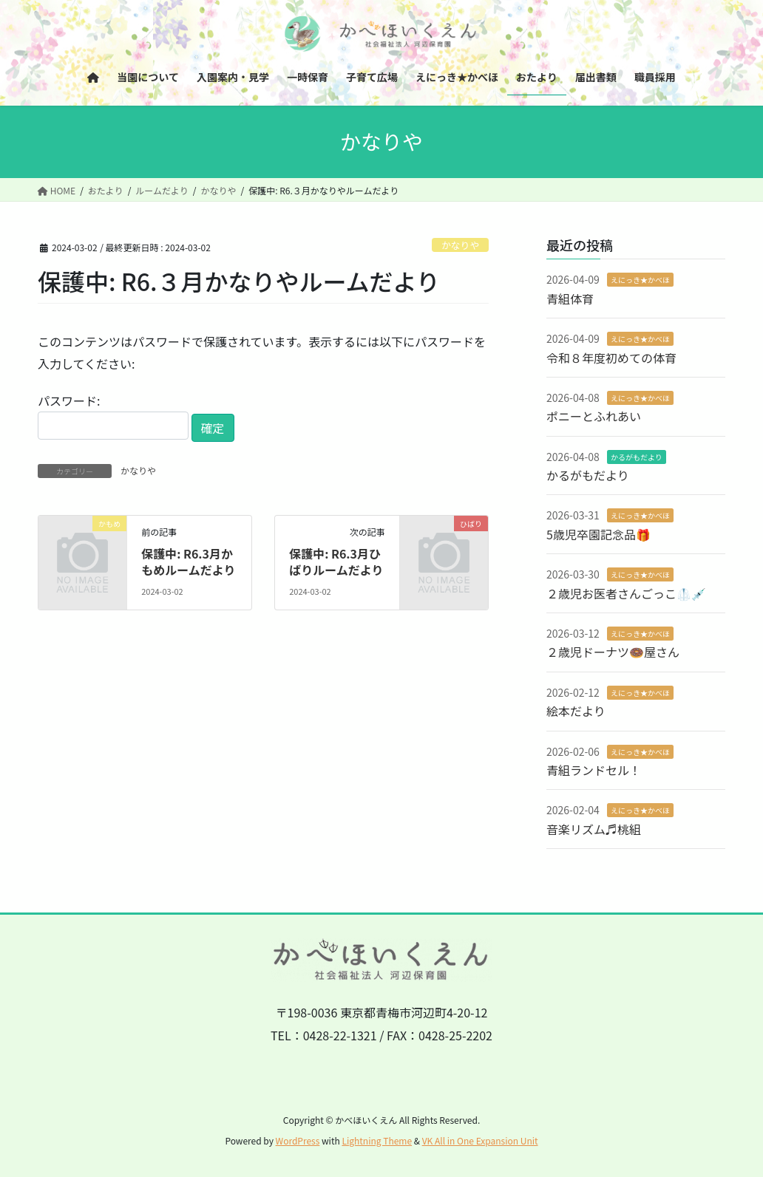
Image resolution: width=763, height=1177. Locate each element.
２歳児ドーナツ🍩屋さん (612, 652)
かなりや (460, 245)
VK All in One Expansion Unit (480, 1140)
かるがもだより (636, 457)
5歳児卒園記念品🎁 (598, 534)
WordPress (298, 1140)
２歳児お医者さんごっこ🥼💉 (626, 593)
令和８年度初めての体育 (611, 357)
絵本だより (576, 711)
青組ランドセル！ (593, 770)
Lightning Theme (377, 1140)
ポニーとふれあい (593, 416)
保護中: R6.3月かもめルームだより (188, 562)
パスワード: (113, 416)
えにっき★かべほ (640, 279)
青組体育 (570, 298)
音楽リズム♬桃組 (593, 829)
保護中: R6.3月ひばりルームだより (336, 562)
